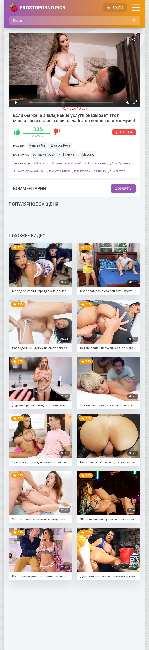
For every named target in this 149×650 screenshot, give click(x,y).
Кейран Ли (37, 145)
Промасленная (97, 163)
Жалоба (124, 132)
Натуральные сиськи (91, 171)
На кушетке (122, 163)
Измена (68, 154)
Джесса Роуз (60, 145)
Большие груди (44, 154)
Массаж (88, 154)
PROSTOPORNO (42, 7)
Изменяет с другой (67, 163)
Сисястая (118, 171)
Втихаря (42, 163)
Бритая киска (61, 171)
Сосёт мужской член (30, 171)
